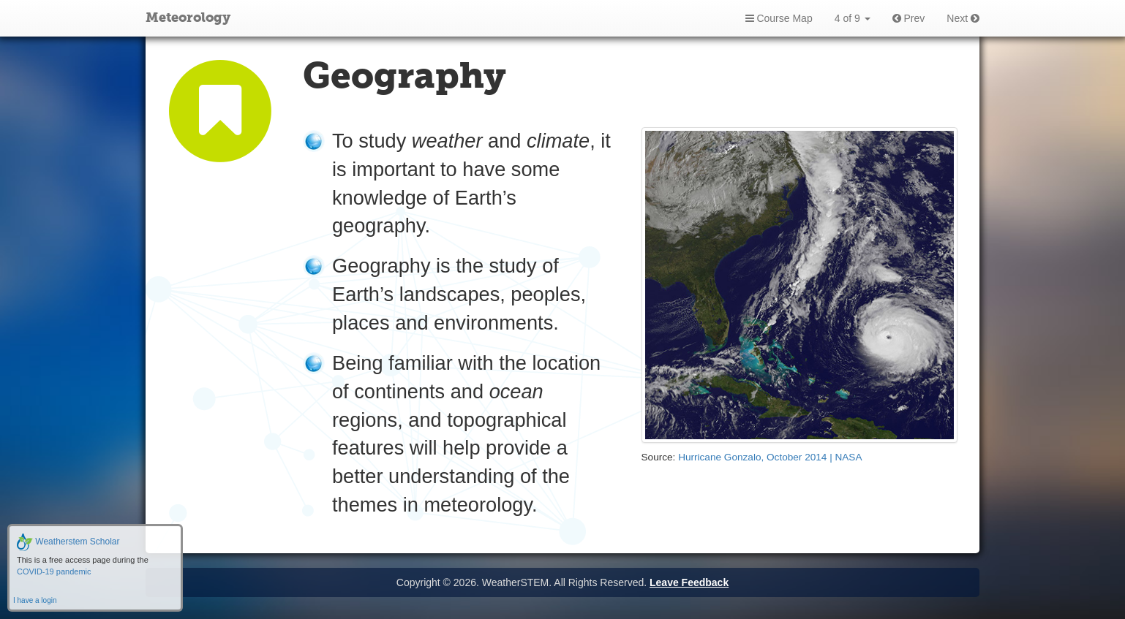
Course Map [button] (779, 18)
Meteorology (188, 18)
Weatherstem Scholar (68, 541)
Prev (908, 18)
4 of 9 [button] (852, 18)
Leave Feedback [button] (689, 582)
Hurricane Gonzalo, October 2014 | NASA (770, 457)
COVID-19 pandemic (54, 571)
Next (963, 18)
